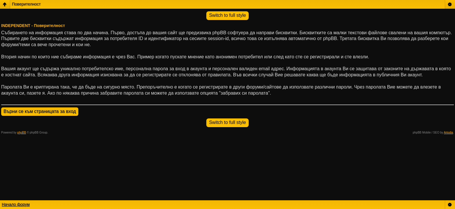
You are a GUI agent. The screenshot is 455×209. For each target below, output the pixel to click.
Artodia (448, 132)
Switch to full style (227, 15)
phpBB (21, 132)
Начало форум (16, 204)
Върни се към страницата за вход (39, 111)
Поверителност (26, 4)
